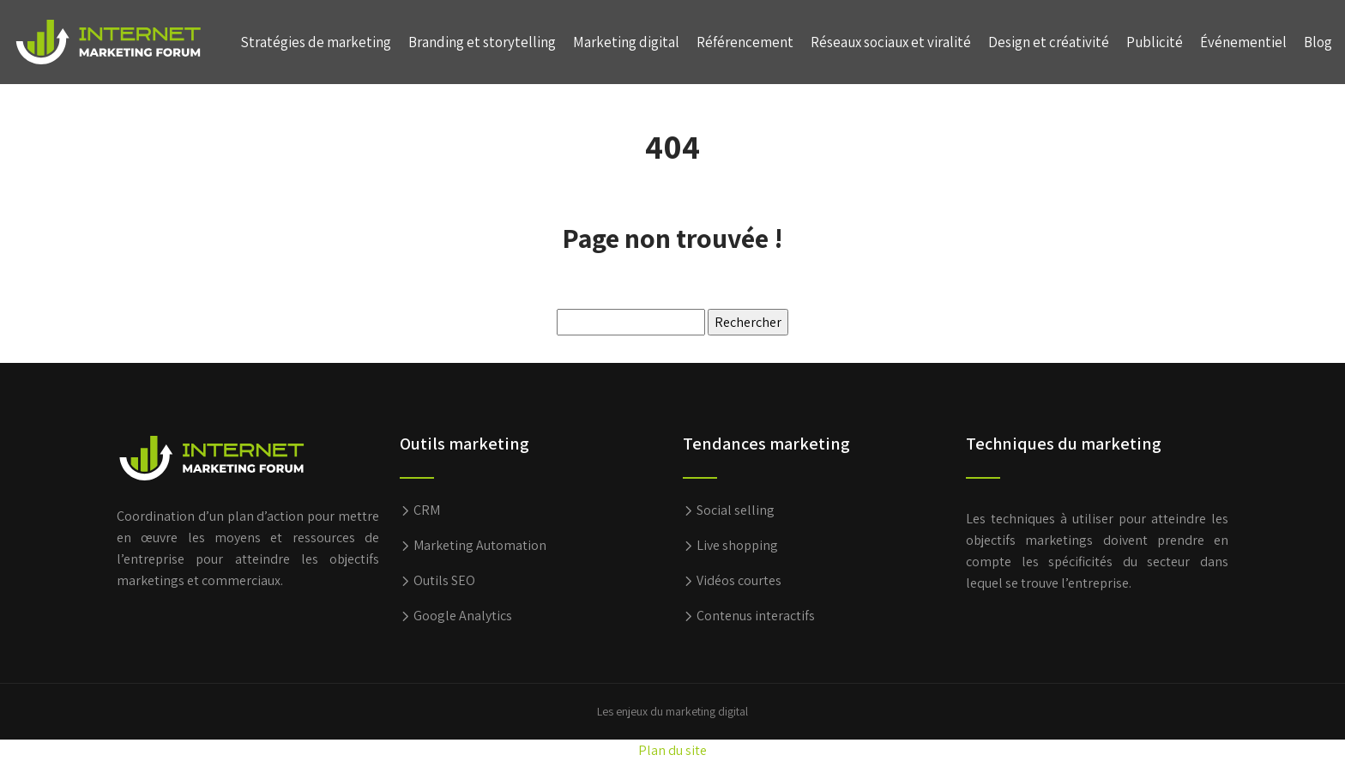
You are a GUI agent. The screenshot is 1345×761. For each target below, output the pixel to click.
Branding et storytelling (482, 42)
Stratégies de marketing (315, 42)
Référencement (745, 42)
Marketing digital (626, 42)
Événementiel (1243, 42)
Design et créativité (1048, 42)
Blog (1318, 42)
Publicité (1154, 42)
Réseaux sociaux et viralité (891, 42)
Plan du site (672, 750)
